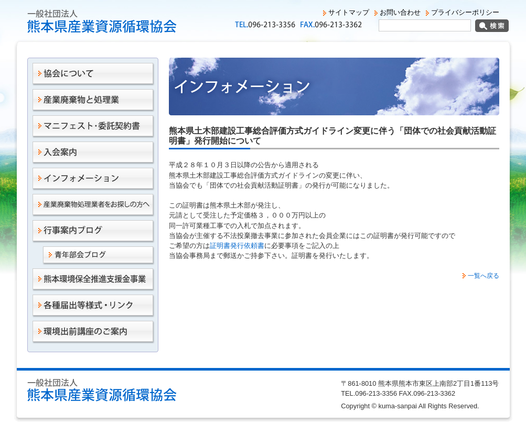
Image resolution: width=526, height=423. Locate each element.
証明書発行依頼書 (237, 246)
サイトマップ (348, 12)
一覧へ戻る (483, 275)
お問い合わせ (400, 12)
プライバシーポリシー (465, 12)
